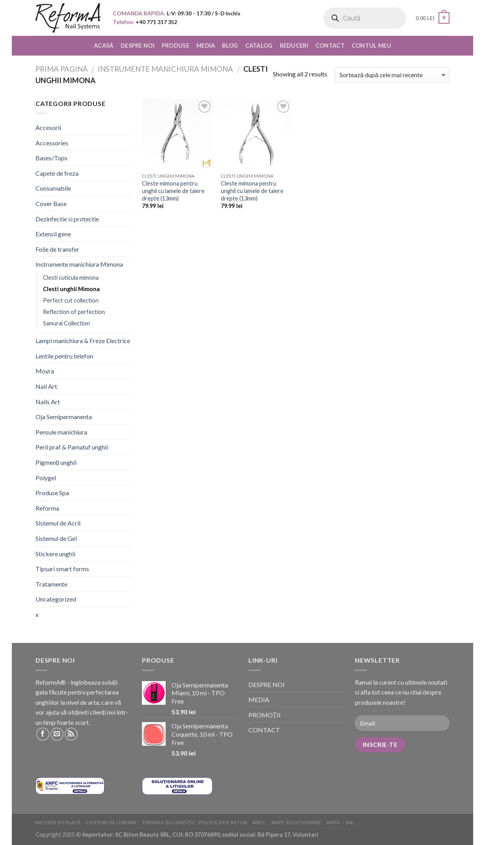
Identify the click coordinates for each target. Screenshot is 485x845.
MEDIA (205, 45)
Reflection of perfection (74, 311)
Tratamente (51, 584)
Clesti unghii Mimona (71, 289)
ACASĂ (104, 45)
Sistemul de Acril (57, 523)
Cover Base (51, 203)
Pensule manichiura (61, 432)
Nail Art (46, 386)
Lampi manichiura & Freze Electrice (82, 340)
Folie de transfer (57, 249)
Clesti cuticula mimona (71, 277)
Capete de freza (56, 173)
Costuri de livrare (111, 822)
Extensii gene (53, 234)
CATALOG (259, 45)
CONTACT (330, 45)
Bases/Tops (51, 158)
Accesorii (48, 127)
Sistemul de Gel (56, 538)
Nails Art (47, 401)
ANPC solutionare (296, 822)
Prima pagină (61, 69)
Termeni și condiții (168, 822)
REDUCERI (294, 45)
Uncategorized (55, 599)
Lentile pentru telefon (64, 356)
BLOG (230, 45)
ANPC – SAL (340, 822)
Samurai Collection (66, 323)
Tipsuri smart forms (62, 568)
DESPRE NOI (138, 45)
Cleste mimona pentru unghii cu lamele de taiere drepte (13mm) (173, 190)
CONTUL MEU (371, 45)
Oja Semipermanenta (63, 416)
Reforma (47, 508)
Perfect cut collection (71, 300)
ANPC (259, 822)
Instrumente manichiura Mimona (165, 69)
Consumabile (53, 188)
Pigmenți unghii (55, 462)
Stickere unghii (55, 553)
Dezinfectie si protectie (67, 219)
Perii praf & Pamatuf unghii (71, 447)
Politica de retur (223, 822)
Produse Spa (52, 492)
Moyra (44, 371)
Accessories (51, 143)
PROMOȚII (264, 715)
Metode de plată (57, 822)
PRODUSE (175, 45)
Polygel (45, 477)
